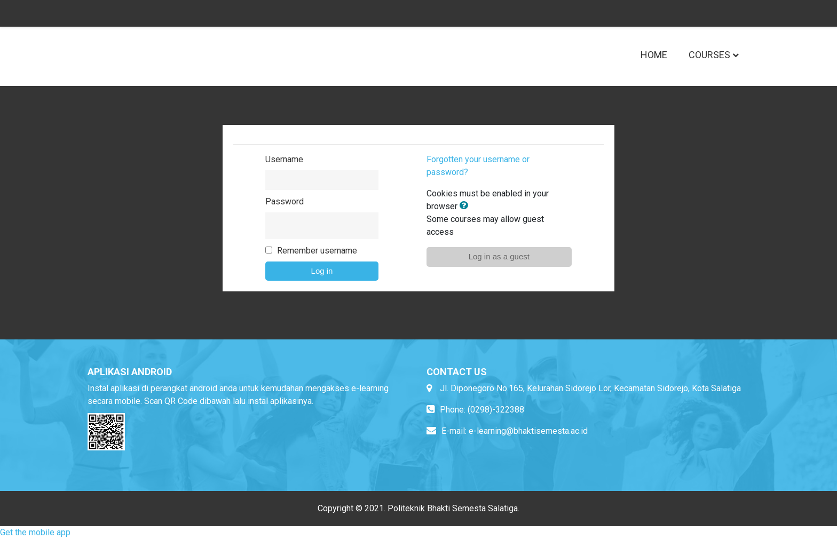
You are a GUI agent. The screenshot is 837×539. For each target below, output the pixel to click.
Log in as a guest (499, 256)
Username (284, 159)
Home (654, 54)
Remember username (317, 250)
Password (284, 201)
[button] (466, 206)
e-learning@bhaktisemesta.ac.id (528, 431)
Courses (709, 54)
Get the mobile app (35, 532)
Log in (322, 270)
